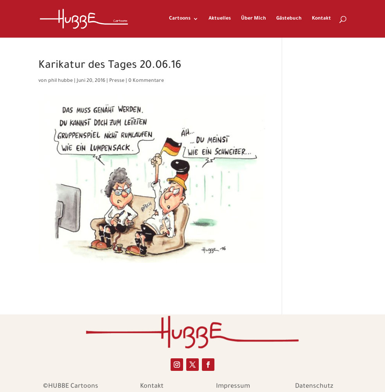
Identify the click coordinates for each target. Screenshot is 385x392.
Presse (116, 81)
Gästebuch (289, 19)
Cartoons (180, 19)
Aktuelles (220, 19)
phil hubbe (60, 81)
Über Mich (253, 19)
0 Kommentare (146, 81)
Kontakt (321, 19)
